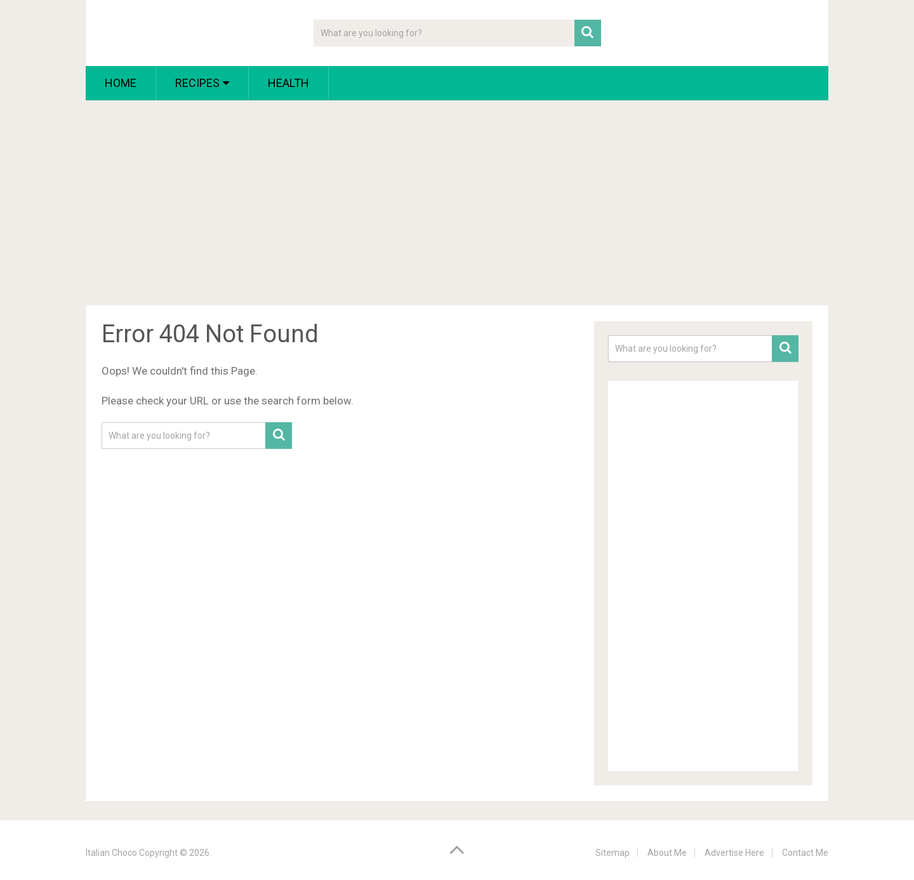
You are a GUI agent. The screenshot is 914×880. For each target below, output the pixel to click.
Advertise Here (734, 853)
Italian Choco (111, 853)
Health (288, 83)
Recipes (197, 83)
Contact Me (805, 853)
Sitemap (612, 853)
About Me (667, 853)
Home (120, 83)
